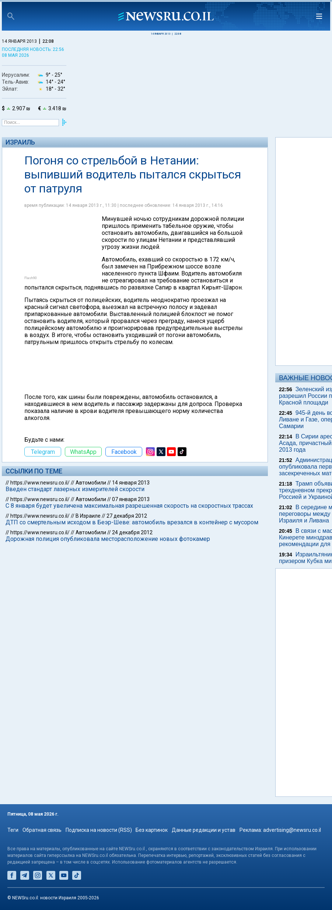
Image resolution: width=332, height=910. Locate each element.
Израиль (20, 142)
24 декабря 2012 (132, 532)
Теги (12, 830)
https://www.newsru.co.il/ (40, 483)
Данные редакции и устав (203, 830)
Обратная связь (42, 830)
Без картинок (152, 830)
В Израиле (88, 516)
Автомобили (91, 483)
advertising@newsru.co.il (292, 830)
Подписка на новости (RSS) (99, 830)
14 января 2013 (131, 483)
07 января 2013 (131, 499)
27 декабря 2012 (126, 516)
